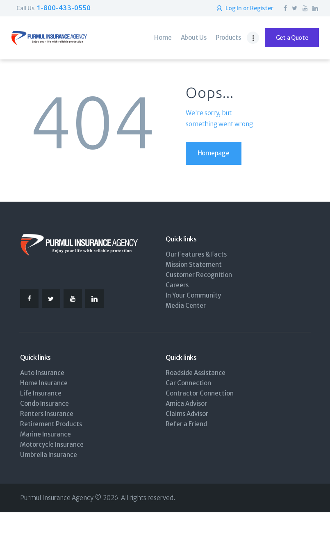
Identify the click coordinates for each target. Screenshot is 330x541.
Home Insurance (44, 383)
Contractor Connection (200, 393)
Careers (177, 285)
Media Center (186, 305)
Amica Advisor (186, 403)
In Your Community (193, 295)
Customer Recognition (199, 275)
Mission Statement (194, 264)
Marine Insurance (45, 434)
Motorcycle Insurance (52, 444)
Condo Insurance (44, 403)
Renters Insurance (46, 414)
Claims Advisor (187, 414)
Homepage (214, 153)
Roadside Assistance (195, 373)
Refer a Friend (186, 424)
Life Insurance (40, 393)
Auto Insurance (42, 373)
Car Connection (188, 383)
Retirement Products (51, 424)
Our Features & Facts (196, 254)
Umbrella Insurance (48, 455)
